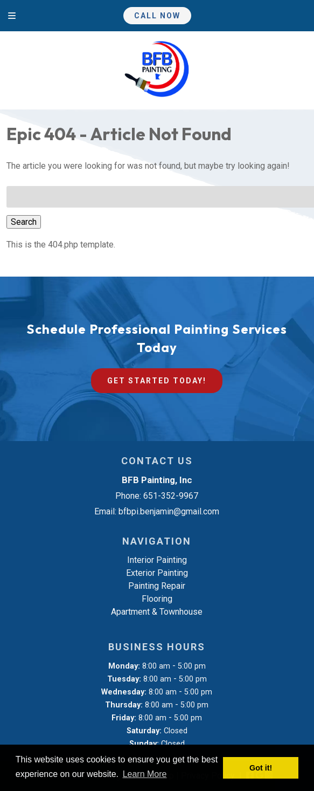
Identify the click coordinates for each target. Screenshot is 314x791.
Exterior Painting (157, 573)
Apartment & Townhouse (157, 612)
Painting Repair (156, 586)
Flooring (157, 599)
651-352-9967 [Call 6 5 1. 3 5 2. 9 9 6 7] (170, 496)
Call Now (157, 15)
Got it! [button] (260, 768)
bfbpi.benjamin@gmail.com (168, 511)
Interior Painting (157, 560)
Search (24, 222)
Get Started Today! (156, 380)
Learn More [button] (145, 774)
